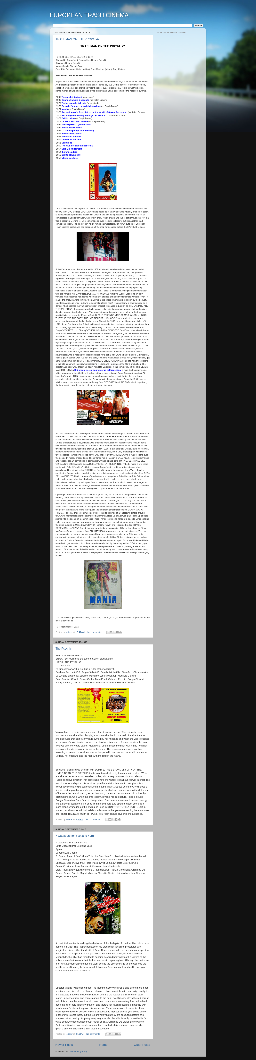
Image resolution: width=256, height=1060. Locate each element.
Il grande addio (69, 152)
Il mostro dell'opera (71, 133)
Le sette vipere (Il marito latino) (78, 130)
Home (103, 1044)
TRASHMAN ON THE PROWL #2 (77, 39)
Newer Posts (64, 1044)
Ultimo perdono (70, 158)
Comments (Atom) (78, 1051)
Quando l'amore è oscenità (75, 100)
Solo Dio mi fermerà (72, 149)
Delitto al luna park (71, 155)
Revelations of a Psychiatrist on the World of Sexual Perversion (94, 112)
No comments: (95, 632)
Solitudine (67, 143)
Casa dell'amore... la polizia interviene (81, 106)
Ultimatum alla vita (71, 139)
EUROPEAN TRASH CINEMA (89, 15)
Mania (65, 109)
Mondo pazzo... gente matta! (76, 124)
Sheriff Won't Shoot (72, 127)
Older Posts (142, 1044)
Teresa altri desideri (72, 97)
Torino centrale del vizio (74, 103)
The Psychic (64, 648)
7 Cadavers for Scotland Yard (75, 835)
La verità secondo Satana (75, 121)
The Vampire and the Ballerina (77, 145)
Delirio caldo (68, 118)
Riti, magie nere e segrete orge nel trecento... (85, 115)
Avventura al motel (71, 136)
